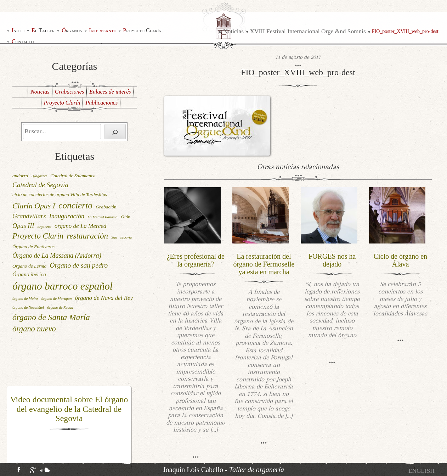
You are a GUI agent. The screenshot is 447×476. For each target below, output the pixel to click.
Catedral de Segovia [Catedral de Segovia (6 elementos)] (40, 185)
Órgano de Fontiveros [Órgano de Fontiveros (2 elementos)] (33, 246)
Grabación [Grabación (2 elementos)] (106, 206)
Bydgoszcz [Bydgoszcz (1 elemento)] (39, 176)
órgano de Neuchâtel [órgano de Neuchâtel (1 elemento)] (28, 307)
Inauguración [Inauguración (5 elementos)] (66, 216)
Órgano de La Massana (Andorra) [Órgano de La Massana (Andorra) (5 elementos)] (56, 255)
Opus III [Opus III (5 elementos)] (23, 225)
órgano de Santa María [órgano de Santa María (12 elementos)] (51, 317)
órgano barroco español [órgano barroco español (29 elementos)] (62, 286)
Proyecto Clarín (142, 30)
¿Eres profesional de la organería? (196, 260)
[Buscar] (115, 131)
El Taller (43, 30)
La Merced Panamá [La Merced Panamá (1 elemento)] (102, 217)
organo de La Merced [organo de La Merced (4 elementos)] (80, 226)
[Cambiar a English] (421, 470)
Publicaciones (101, 103)
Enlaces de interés (110, 92)
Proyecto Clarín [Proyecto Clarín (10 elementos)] (37, 235)
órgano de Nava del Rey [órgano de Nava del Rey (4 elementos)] (104, 298)
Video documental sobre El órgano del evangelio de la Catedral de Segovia (69, 409)
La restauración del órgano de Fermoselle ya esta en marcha (263, 264)
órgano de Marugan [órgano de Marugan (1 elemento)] (56, 299)
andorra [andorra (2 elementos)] (20, 175)
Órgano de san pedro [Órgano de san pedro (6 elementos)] (79, 265)
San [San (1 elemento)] (114, 237)
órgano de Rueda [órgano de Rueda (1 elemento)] (60, 307)
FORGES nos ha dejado (332, 260)
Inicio (18, 30)
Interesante (102, 30)
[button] (11, 427)
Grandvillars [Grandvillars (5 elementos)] (29, 216)
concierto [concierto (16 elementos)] (75, 205)
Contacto (23, 41)
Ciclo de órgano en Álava (400, 260)
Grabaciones (69, 92)
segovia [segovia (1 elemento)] (126, 237)
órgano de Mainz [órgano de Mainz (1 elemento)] (25, 299)
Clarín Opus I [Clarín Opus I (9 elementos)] (33, 206)
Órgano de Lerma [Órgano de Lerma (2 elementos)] (29, 266)
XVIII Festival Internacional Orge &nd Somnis (308, 31)
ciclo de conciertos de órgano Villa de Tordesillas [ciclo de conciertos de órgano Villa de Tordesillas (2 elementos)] (59, 194)
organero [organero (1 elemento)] (44, 227)
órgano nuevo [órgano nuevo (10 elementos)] (34, 328)
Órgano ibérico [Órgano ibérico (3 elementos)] (29, 274)
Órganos (72, 30)
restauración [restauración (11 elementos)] (87, 235)
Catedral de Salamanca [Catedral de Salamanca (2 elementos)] (73, 175)
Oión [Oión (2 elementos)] (125, 216)
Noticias (233, 31)
